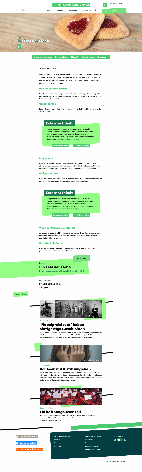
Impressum (89, 440)
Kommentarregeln (91, 446)
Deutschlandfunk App (43, 57)
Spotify (75, 57)
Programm (73, 10)
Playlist (114, 11)
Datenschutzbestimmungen (68, 139)
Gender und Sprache (92, 449)
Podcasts (60, 10)
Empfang (57, 443)
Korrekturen (89, 443)
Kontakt (57, 440)
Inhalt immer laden (82, 145)
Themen (49, 10)
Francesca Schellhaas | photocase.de (131, 50)
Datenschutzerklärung (93, 436)
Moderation (86, 10)
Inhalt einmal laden (60, 145)
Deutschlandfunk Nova (62, 436)
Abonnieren (102, 57)
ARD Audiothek (61, 57)
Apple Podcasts (88, 57)
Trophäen (57, 446)
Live (106, 11)
